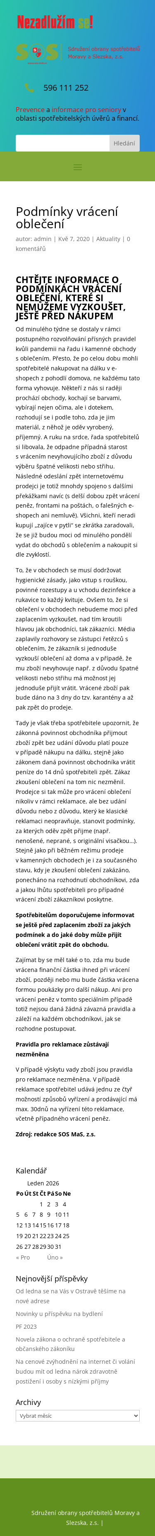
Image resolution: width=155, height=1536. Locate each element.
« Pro (23, 1257)
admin (43, 239)
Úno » (55, 1257)
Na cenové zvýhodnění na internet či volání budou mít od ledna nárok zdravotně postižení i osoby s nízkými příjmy (75, 1371)
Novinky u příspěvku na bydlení (59, 1314)
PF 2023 (26, 1326)
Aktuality (108, 239)
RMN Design (122, 1523)
